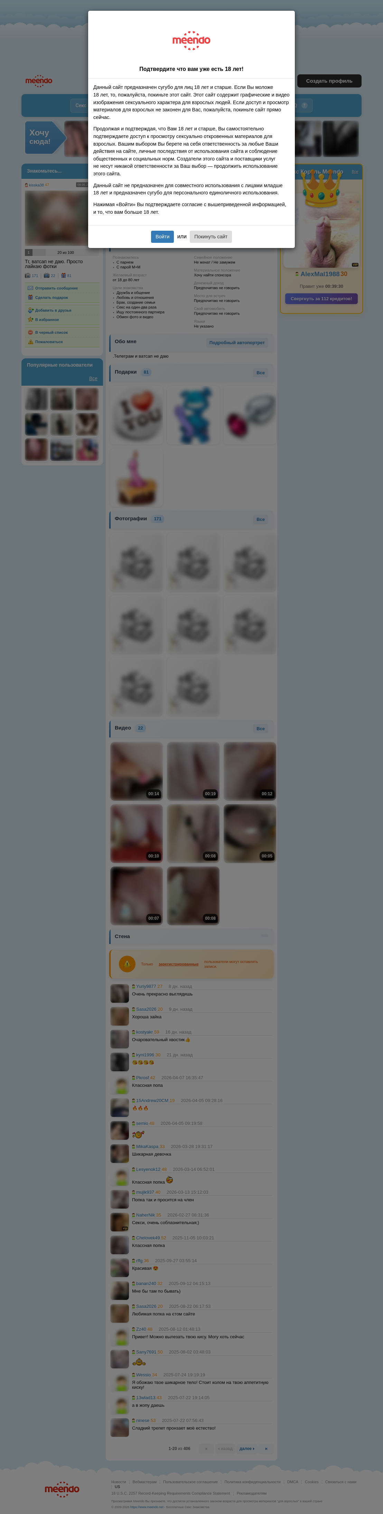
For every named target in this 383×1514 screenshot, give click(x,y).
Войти (162, 236)
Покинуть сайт (210, 236)
